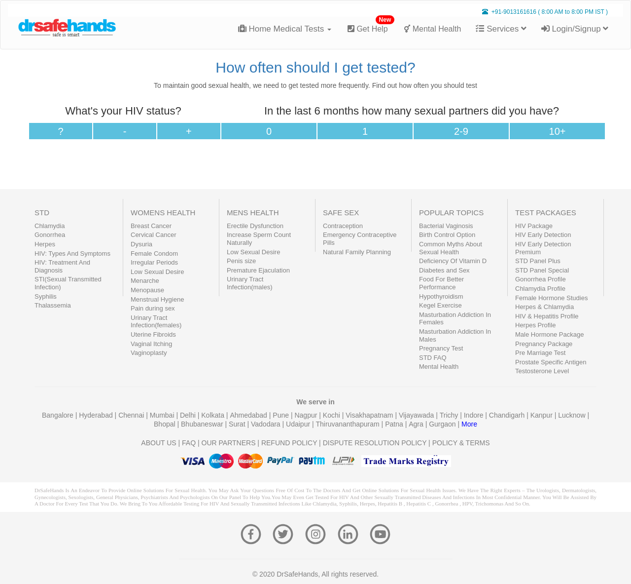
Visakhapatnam (370, 415)
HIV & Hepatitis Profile (547, 316)
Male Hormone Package (549, 334)
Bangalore (58, 415)
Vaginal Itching (151, 344)
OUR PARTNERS (229, 443)
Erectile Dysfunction (255, 226)
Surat (238, 424)
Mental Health (432, 29)
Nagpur (306, 415)
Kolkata (213, 415)
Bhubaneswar (203, 424)
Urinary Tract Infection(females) (156, 321)
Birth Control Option (447, 234)
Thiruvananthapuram (349, 424)
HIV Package (534, 226)
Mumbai (163, 415)
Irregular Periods (154, 262)
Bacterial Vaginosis (446, 226)
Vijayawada (417, 415)
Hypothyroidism (441, 296)
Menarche (145, 280)
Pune (282, 415)
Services (501, 29)
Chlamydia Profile (540, 288)
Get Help (371, 25)
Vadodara (266, 424)
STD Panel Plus (538, 261)
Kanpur (542, 415)
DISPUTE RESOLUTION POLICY (375, 443)
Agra (417, 424)
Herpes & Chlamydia (544, 307)
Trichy (450, 415)
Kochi (332, 415)
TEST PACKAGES (545, 212)
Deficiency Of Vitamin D (453, 261)
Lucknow (572, 415)
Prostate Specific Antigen (551, 362)
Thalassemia (53, 305)
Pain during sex (153, 308)
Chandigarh (507, 415)
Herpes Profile (535, 325)
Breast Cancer (151, 226)
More (469, 424)
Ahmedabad (249, 415)
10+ (557, 131)
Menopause (147, 290)
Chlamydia (50, 226)
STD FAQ (433, 357)
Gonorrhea (50, 234)
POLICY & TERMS (461, 443)
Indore (475, 415)
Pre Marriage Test (540, 352)
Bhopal (165, 424)
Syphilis (46, 296)
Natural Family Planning (357, 252)
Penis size (241, 261)
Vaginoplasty (149, 352)
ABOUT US (158, 443)
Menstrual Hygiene (157, 299)
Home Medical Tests (284, 29)
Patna (395, 424)
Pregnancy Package (543, 344)
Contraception (343, 226)
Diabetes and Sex (444, 270)
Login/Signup (574, 29)
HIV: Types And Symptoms (72, 253)
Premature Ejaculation (258, 270)
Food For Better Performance (441, 283)
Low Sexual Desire (157, 271)
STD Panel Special (542, 270)
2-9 (461, 131)
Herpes (45, 244)
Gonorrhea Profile (540, 279)
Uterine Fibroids (153, 334)
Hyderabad (96, 415)
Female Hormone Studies (551, 298)
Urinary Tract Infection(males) (249, 283)
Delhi (189, 415)
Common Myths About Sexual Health (450, 248)
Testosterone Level (542, 371)
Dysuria (141, 244)
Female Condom (154, 253)
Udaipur (299, 424)
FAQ (189, 443)
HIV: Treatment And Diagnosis (62, 266)
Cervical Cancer (153, 234)
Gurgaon (443, 424)
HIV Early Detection (543, 234)
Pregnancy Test (441, 348)
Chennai (132, 415)
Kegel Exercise (440, 305)
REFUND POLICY (289, 443)
